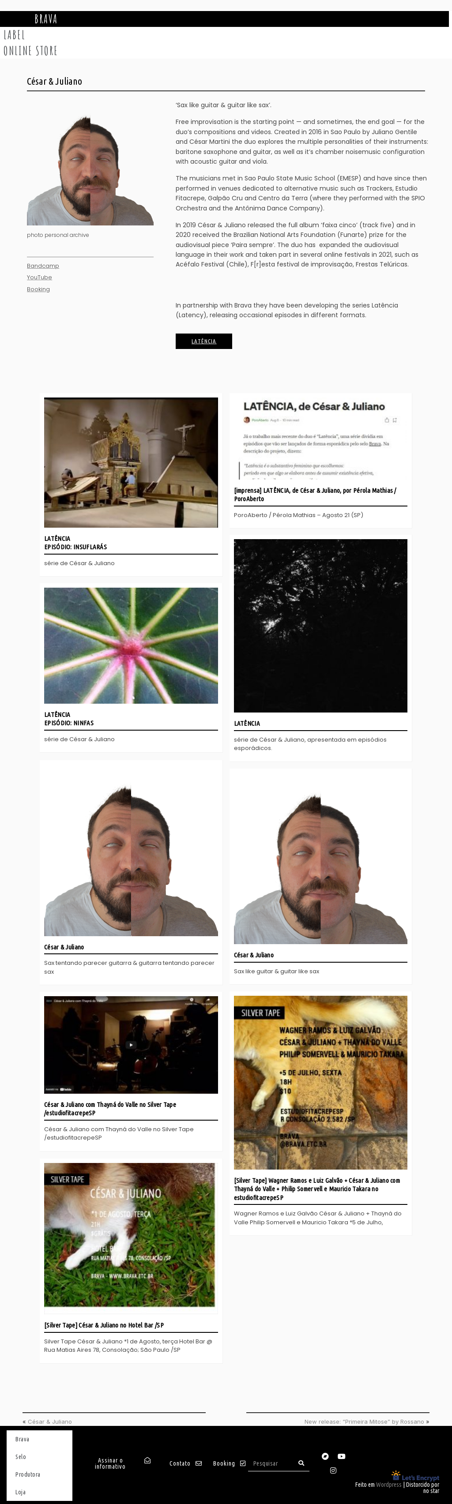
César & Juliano (64, 946)
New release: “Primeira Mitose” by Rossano (364, 1420)
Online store (31, 50)
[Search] (301, 1462)
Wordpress (389, 1483)
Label (15, 34)
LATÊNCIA (247, 724)
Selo (20, 1455)
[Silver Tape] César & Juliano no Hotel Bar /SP (104, 1324)
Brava (46, 18)
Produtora (28, 1473)
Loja (20, 1490)
